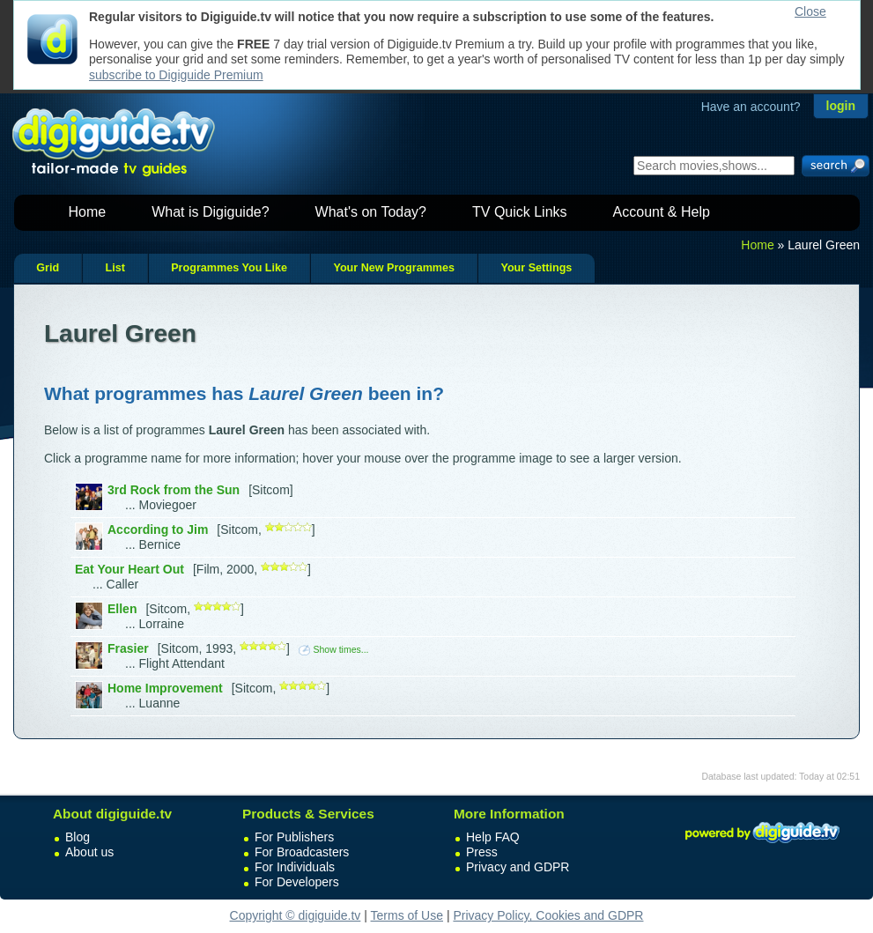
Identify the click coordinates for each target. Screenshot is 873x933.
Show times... (333, 649)
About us (89, 852)
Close (810, 11)
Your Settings (536, 268)
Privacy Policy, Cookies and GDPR (548, 915)
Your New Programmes (394, 268)
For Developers (297, 882)
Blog (77, 837)
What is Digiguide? (210, 211)
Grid (47, 268)
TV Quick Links (519, 211)
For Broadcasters (302, 852)
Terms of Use (407, 915)
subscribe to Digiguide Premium (176, 75)
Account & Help (661, 211)
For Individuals (295, 867)
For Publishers (294, 837)
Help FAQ (493, 837)
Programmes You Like (229, 268)
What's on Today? (370, 211)
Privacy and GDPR (517, 867)
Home (88, 211)
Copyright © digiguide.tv (295, 915)
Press (482, 852)
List (114, 268)
